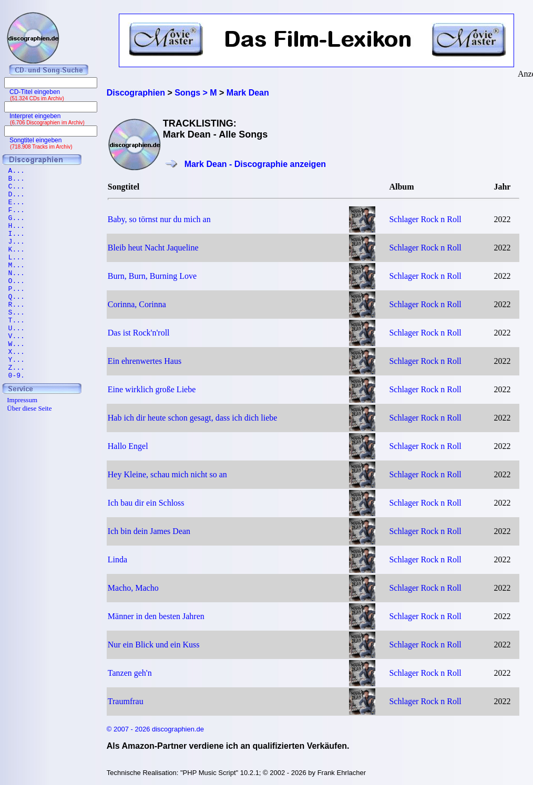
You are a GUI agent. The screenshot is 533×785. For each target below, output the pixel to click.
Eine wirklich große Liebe (152, 389)
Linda (117, 559)
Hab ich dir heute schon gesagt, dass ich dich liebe (193, 417)
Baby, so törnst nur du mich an (159, 219)
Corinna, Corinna (137, 304)
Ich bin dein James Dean (149, 531)
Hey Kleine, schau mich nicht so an (167, 474)
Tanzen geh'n (130, 672)
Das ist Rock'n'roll (139, 332)
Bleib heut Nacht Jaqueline (153, 247)
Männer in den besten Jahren (156, 616)
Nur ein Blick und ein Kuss (154, 644)
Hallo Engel (128, 446)
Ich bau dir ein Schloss (146, 502)
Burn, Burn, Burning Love (152, 275)
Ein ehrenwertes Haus (144, 361)
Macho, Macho (133, 587)
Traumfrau (126, 701)
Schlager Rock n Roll (425, 219)
